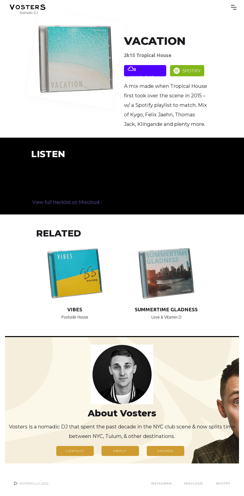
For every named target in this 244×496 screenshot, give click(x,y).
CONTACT (75, 451)
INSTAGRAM (161, 483)
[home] (28, 7)
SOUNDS (165, 451)
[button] (233, 7)
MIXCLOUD (193, 483)
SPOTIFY (223, 483)
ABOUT (120, 451)
